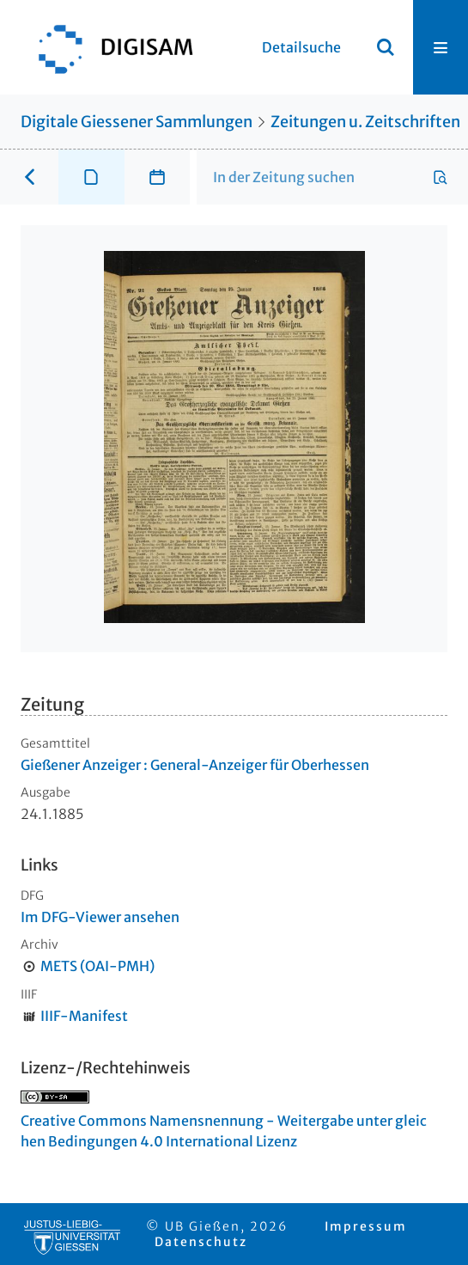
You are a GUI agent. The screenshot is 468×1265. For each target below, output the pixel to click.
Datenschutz (201, 1242)
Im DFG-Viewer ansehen (100, 917)
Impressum (366, 1226)
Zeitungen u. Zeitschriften (365, 121)
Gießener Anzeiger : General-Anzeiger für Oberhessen (195, 764)
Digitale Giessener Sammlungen (136, 121)
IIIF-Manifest (84, 1015)
